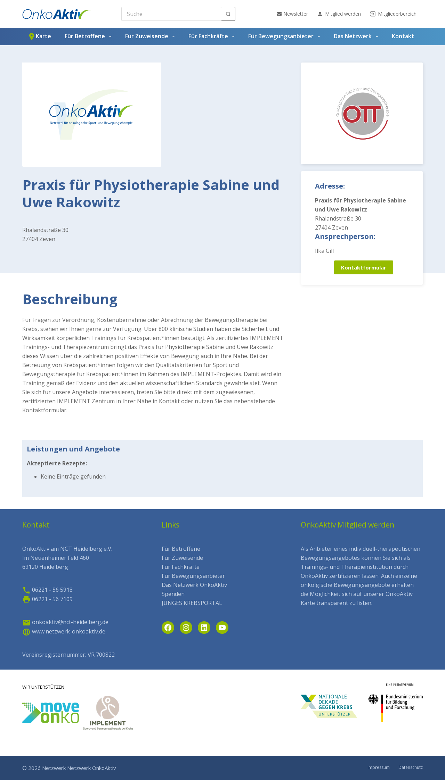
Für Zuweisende (151, 36)
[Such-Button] (228, 14)
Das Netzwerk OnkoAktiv (194, 585)
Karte (39, 36)
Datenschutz (410, 767)
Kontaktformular (363, 267)
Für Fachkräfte (212, 36)
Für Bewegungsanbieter (285, 36)
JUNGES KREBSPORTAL (192, 603)
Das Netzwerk (357, 36)
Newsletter (292, 13)
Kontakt (403, 36)
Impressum (378, 767)
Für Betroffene (89, 36)
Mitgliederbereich (393, 14)
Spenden (173, 594)
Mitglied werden (339, 14)
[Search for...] (171, 14)
